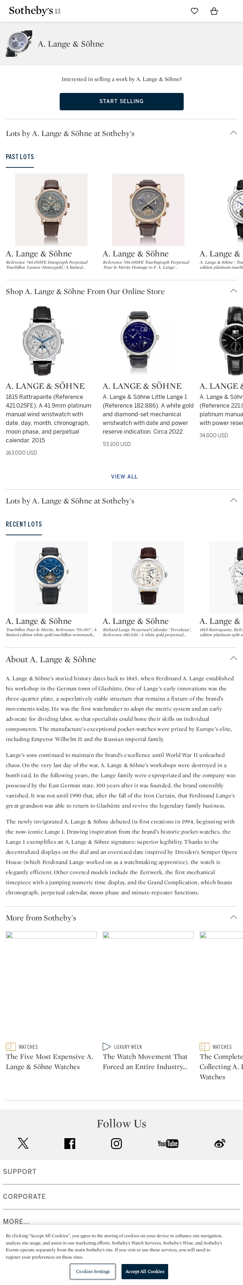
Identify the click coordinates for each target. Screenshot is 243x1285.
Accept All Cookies (144, 1271)
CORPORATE (24, 1212)
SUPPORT (20, 1187)
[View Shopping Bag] (214, 11)
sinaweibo (219, 1158)
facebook (69, 1158)
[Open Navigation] (233, 10)
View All (124, 477)
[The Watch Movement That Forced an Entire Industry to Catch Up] (148, 1002)
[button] (124, 133)
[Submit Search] (175, 10)
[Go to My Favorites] (194, 11)
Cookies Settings (93, 1271)
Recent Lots (24, 524)
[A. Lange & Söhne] (51, 210)
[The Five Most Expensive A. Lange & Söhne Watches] (51, 1002)
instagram (116, 1158)
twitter (23, 1158)
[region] (121, 1255)
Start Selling (121, 101)
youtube (168, 1158)
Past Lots (20, 157)
